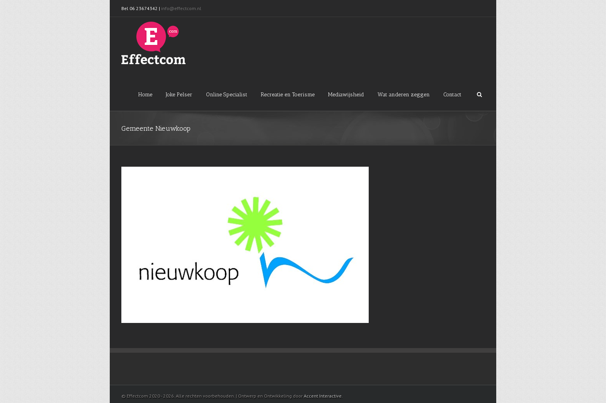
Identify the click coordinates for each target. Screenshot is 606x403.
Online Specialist (226, 94)
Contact (452, 94)
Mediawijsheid (346, 94)
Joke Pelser (179, 94)
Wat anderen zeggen (404, 94)
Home (145, 94)
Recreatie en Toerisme (288, 94)
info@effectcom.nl (182, 8)
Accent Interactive (323, 396)
